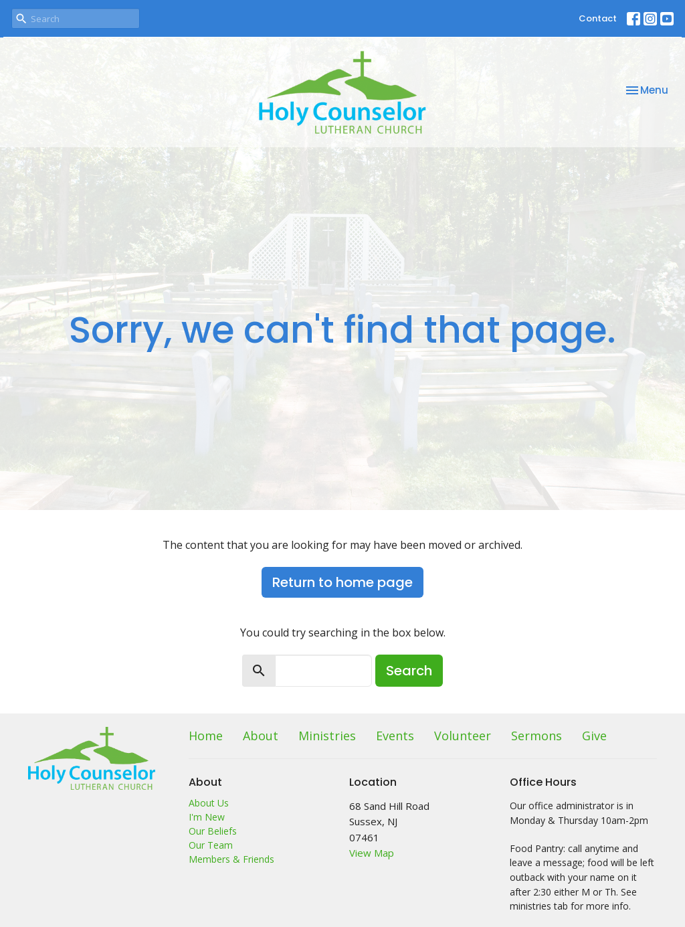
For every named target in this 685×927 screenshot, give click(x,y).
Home (206, 736)
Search (409, 670)
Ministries (327, 736)
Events (395, 736)
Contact (598, 18)
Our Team (211, 845)
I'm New (207, 817)
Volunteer (462, 736)
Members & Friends (231, 859)
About (260, 736)
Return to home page (342, 582)
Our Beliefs (213, 831)
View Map (371, 852)
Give (594, 736)
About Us (209, 802)
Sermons (536, 736)
